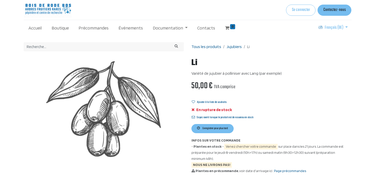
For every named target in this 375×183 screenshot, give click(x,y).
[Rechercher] (176, 46)
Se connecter (301, 10)
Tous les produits (206, 46)
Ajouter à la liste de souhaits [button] (209, 102)
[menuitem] (35, 28)
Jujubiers (234, 46)
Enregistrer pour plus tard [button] (212, 128)
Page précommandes (290, 171)
